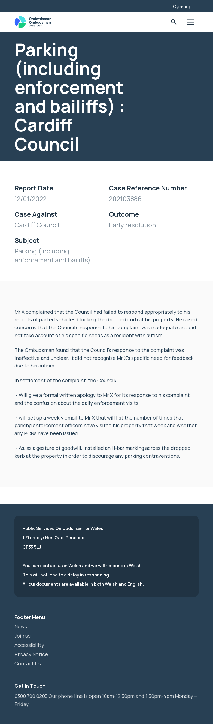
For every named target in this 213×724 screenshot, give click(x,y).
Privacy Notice (31, 654)
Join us (22, 635)
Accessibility (29, 645)
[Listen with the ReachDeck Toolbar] (160, 5)
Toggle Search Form (173, 22)
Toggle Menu (190, 22)
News (20, 626)
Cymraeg (182, 7)
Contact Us (27, 663)
